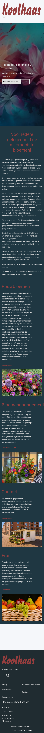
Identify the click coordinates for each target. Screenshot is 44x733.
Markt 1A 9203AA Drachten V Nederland (8, 718)
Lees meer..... (9, 365)
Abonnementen (7, 697)
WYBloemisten (26, 730)
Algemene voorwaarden (31, 685)
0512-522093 (8, 712)
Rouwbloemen (7, 690)
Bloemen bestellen (10, 81)
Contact (25, 81)
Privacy (4, 685)
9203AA (6, 708)
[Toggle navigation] (4, 18)
